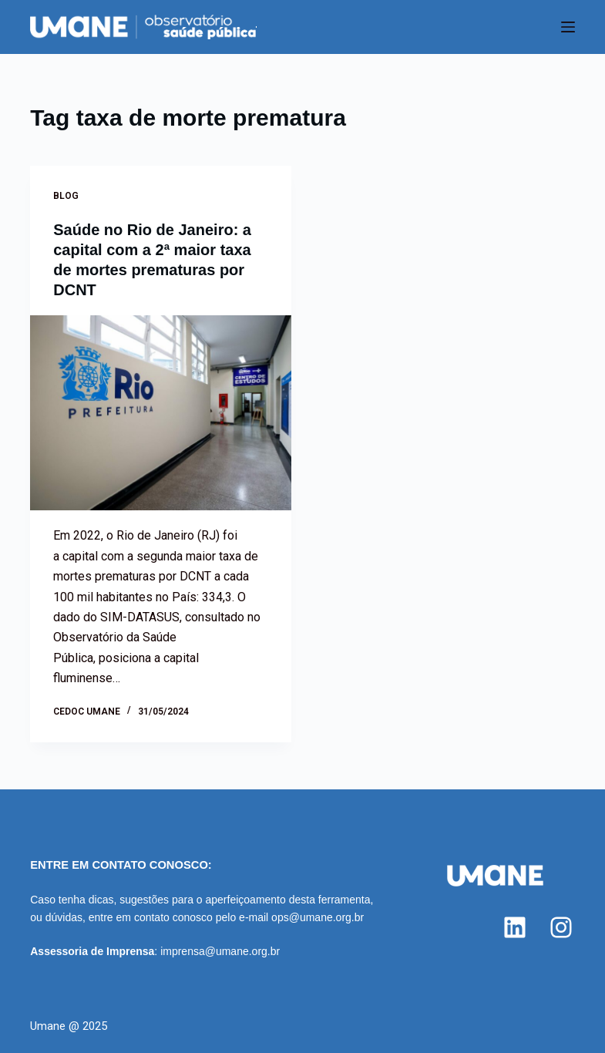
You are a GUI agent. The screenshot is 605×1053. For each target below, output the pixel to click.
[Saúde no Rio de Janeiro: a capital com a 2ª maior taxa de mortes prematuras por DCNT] (160, 413)
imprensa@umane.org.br (220, 951)
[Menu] (568, 27)
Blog (66, 195)
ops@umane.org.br (317, 917)
